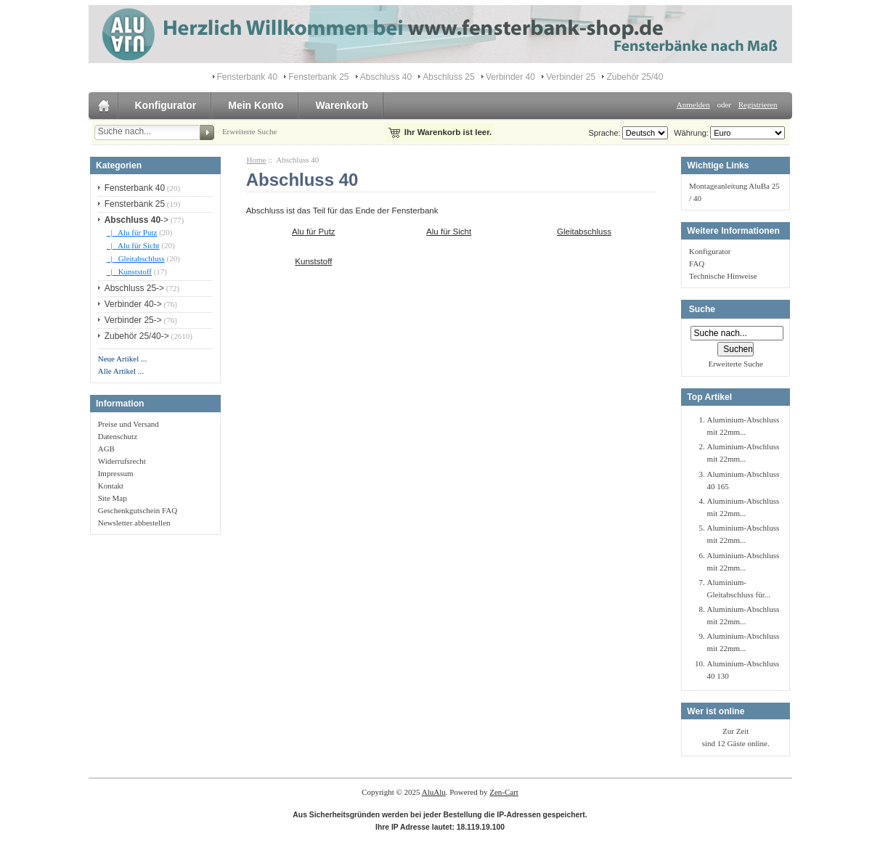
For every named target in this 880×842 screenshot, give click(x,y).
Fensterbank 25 (318, 77)
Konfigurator (166, 105)
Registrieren (758, 104)
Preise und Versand (128, 424)
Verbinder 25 (570, 77)
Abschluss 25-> (134, 288)
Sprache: (605, 132)
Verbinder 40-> (133, 304)
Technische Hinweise (723, 275)
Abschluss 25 (448, 77)
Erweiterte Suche (249, 131)
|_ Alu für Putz (132, 232)
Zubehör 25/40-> (137, 336)
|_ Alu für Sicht (133, 245)
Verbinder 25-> (133, 320)
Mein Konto (255, 105)
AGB (106, 448)
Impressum (116, 473)
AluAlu (434, 792)
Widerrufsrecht (122, 461)
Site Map (112, 498)
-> (136, 220)
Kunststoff (313, 260)
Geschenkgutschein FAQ (137, 510)
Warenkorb (341, 105)
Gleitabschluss (584, 230)
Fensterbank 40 (247, 77)
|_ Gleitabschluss (136, 258)
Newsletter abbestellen (134, 522)
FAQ (696, 263)
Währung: (689, 132)
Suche (702, 309)
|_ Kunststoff (129, 271)
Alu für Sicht (448, 230)
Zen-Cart (503, 792)
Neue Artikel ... (122, 358)
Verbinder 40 (510, 77)
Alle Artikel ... (121, 371)
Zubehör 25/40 (634, 77)
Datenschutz (117, 436)
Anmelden (693, 104)
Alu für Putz (313, 230)
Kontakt (110, 485)
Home (256, 159)
